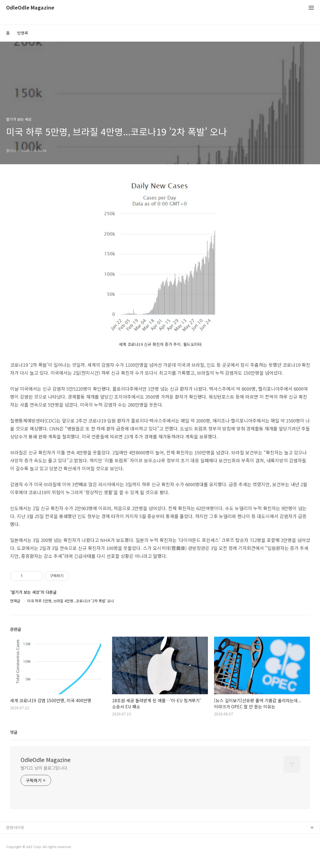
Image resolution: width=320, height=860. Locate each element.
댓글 (13, 732)
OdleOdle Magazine (30, 8)
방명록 (22, 33)
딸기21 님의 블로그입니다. (45, 768)
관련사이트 (15, 827)
